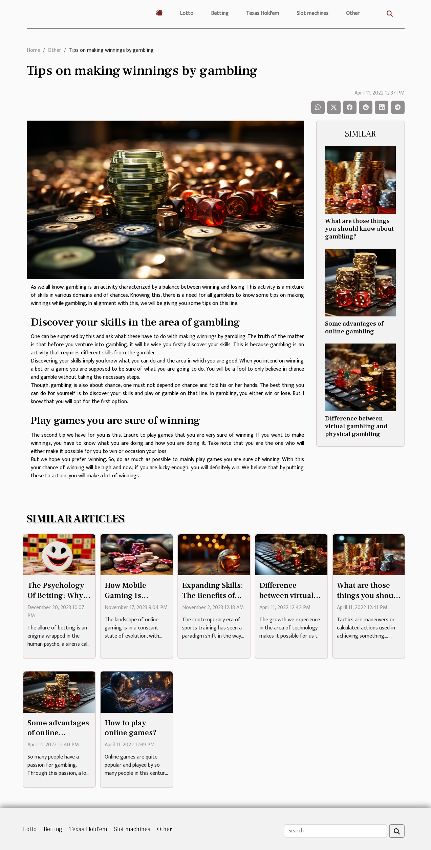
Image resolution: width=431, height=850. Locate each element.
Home (33, 50)
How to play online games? (131, 728)
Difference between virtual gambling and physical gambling (356, 426)
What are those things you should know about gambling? (359, 229)
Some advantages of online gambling (354, 327)
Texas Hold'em (262, 13)
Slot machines (312, 13)
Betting (220, 13)
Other (353, 13)
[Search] (335, 831)
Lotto (186, 13)
